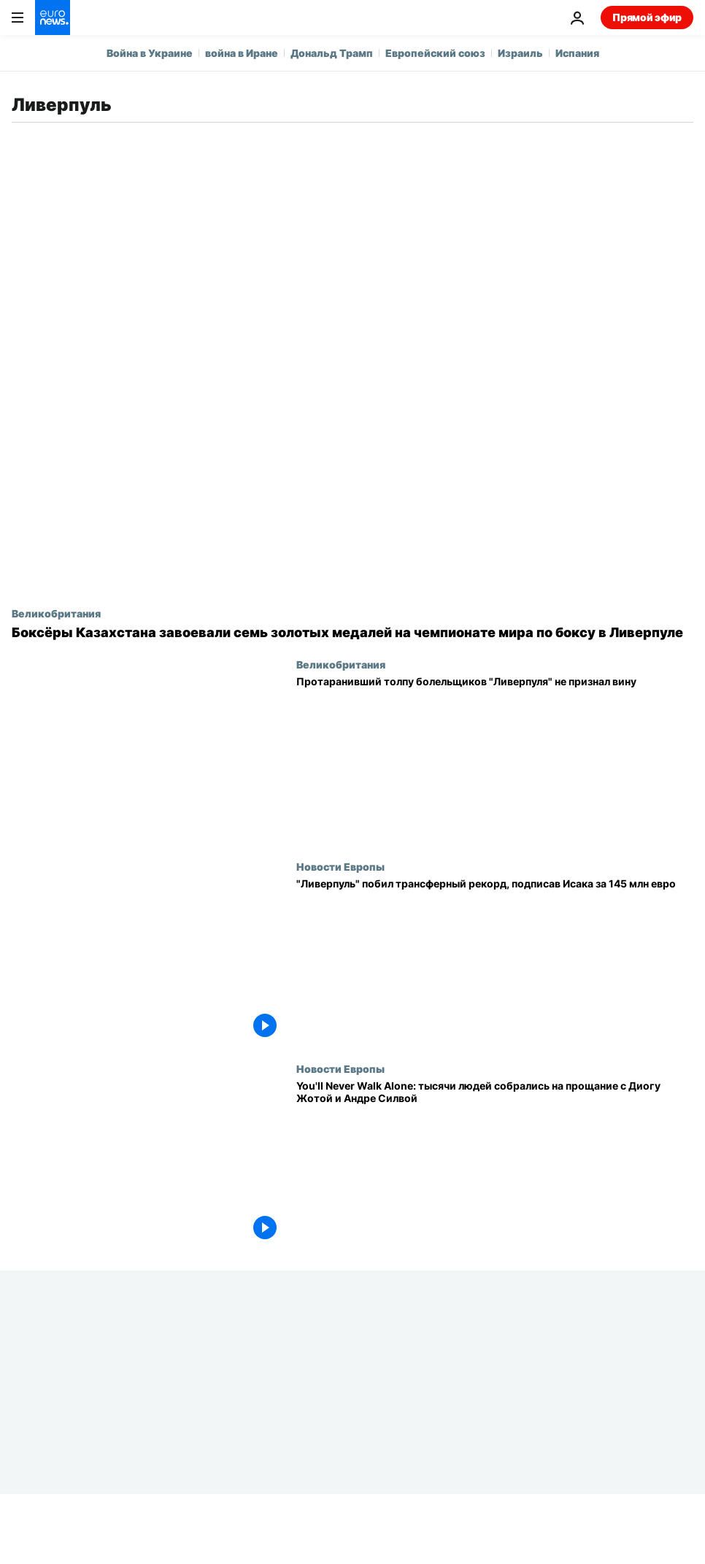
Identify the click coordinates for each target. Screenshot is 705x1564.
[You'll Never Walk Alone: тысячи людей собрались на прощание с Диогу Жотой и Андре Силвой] (494, 1163)
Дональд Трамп (331, 53)
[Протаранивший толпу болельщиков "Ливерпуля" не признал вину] (494, 759)
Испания (577, 53)
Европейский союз (435, 53)
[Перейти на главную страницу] (52, 17)
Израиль (520, 53)
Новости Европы (340, 866)
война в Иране (241, 53)
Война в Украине (150, 53)
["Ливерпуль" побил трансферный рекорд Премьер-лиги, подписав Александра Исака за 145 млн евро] (494, 961)
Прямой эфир (647, 17)
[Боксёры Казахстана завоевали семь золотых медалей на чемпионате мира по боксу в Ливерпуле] (352, 633)
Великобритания (56, 613)
